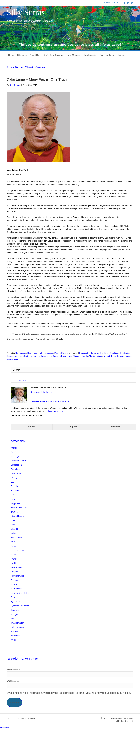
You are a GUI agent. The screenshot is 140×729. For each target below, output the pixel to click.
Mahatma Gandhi (80, 356)
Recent (31, 426)
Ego (12, 482)
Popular (73, 426)
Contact (121, 55)
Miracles (14, 529)
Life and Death (17, 516)
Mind (13, 525)
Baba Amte (84, 353)
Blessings (15, 456)
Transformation (17, 623)
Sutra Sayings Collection (21, 593)
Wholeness (15, 636)
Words (13, 640)
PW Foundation (107, 55)
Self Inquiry (16, 580)
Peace (57, 353)
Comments (115, 426)
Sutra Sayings (17, 589)
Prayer (13, 559)
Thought (14, 614)
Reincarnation (17, 567)
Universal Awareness (20, 627)
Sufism (14, 584)
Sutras (13, 597)
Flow (13, 499)
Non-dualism (16, 537)
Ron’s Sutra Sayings (53, 55)
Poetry (13, 554)
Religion (64, 353)
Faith (40, 353)
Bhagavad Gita (96, 353)
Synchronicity (90, 55)
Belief (13, 452)
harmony (33, 356)
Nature (14, 533)
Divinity (14, 478)
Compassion (20, 353)
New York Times (42, 339)
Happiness (48, 353)
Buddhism (114, 353)
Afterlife (14, 448)
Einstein (14, 486)
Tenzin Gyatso (117, 356)
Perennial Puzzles (18, 550)
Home (11, 55)
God (26, 356)
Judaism (56, 356)
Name (13, 669)
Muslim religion (95, 356)
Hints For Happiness (20, 507)
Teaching (15, 610)
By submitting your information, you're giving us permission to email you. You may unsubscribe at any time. (69, 692)
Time (13, 618)
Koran (63, 356)
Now (13, 542)
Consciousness (17, 469)
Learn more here (55, 411)
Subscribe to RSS (112, 3)
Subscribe (14, 702)
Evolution (15, 490)
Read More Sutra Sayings (41, 392)
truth (16, 359)
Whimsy (14, 631)
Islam (49, 356)
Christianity (124, 353)
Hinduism (42, 356)
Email (13, 681)
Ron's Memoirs (17, 576)
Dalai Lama (32, 353)
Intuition (14, 512)
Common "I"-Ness (18, 461)
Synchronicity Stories (20, 606)
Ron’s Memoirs (73, 55)
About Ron (35, 55)
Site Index (22, 55)
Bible (106, 353)
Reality (14, 563)
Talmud (106, 356)
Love (70, 356)
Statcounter (5, 727)
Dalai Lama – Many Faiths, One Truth (37, 79)
